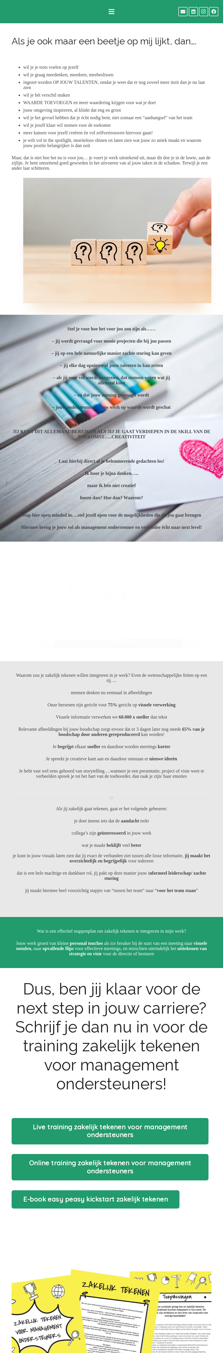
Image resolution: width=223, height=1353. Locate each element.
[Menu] (111, 11)
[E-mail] (183, 11)
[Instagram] (203, 11)
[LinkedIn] (193, 11)
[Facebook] (213, 11)
